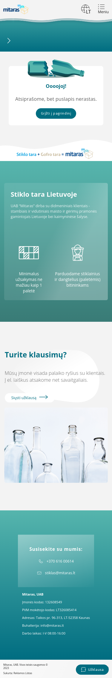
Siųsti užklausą (29, 397)
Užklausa (92, 669)
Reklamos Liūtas (22, 673)
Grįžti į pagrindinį (56, 113)
